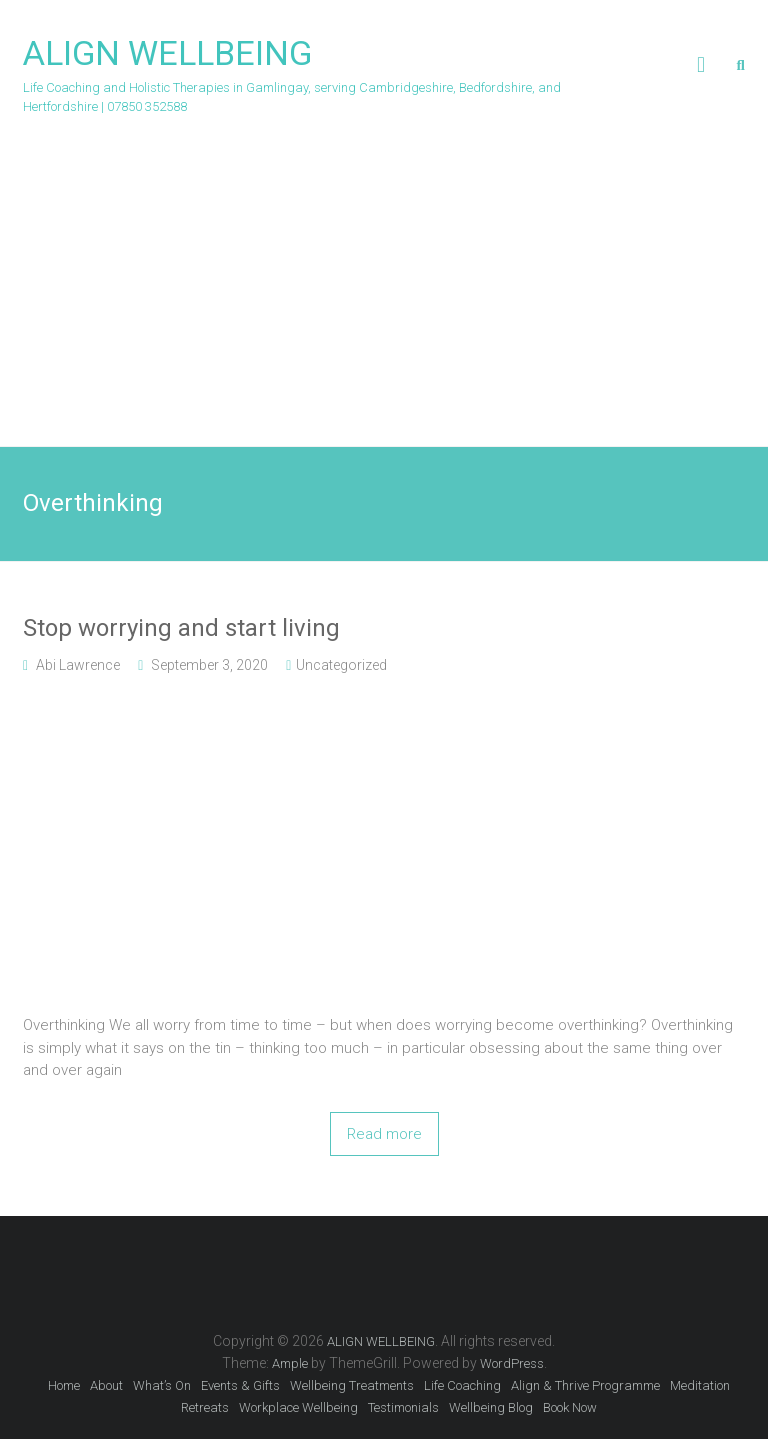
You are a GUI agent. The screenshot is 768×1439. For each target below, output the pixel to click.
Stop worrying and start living (181, 628)
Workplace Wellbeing (298, 1407)
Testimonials (403, 1407)
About (106, 1385)
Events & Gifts (240, 1385)
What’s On (162, 1385)
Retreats (205, 1407)
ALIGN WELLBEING (167, 53)
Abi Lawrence (78, 665)
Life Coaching (462, 1385)
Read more (384, 1134)
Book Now (570, 1407)
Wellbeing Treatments (352, 1385)
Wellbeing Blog (491, 1407)
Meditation (700, 1385)
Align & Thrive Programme (585, 1385)
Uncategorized (341, 665)
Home (64, 1385)
